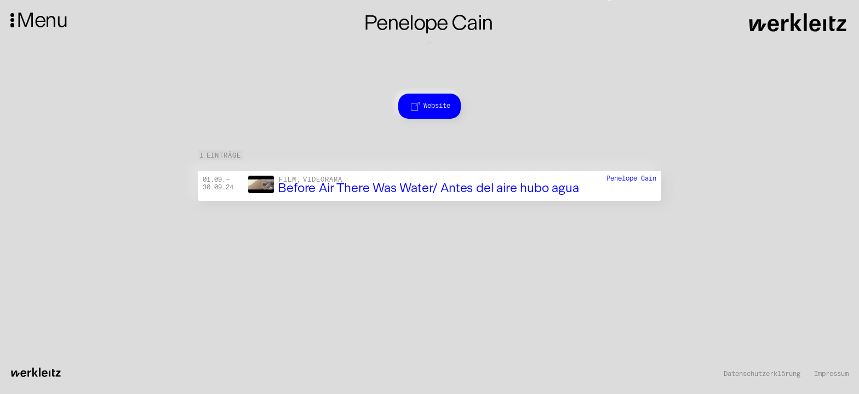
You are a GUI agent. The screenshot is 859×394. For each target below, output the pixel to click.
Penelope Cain (631, 179)
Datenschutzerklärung (762, 374)
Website (430, 105)
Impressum (831, 374)
